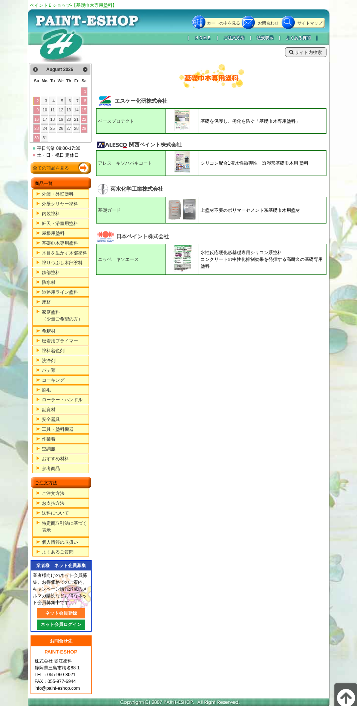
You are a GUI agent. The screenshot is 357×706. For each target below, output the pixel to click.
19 (61, 119)
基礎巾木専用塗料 (60, 243)
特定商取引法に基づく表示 (64, 527)
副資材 (48, 409)
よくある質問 (298, 37)
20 (68, 119)
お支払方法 (53, 503)
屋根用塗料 (53, 233)
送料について (55, 513)
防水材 (48, 282)
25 (52, 128)
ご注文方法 (234, 37)
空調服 (48, 449)
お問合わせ (268, 23)
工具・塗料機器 (58, 429)
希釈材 (48, 331)
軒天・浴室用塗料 (60, 223)
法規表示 (265, 37)
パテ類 (48, 370)
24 (45, 128)
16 (36, 119)
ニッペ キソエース (118, 259)
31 (45, 138)
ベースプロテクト (116, 121)
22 (84, 119)
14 (76, 110)
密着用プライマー (60, 341)
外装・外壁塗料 (58, 194)
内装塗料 (51, 213)
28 (76, 128)
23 (36, 128)
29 (84, 128)
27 (68, 128)
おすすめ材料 (55, 458)
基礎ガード (109, 210)
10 (45, 110)
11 (52, 110)
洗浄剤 (48, 360)
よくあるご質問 (58, 552)
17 (45, 119)
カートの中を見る (223, 23)
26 (61, 128)
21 (76, 119)
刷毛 (46, 390)
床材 (46, 302)
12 (61, 110)
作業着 (48, 439)
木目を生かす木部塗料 (64, 253)
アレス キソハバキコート (125, 163)
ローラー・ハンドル (62, 399)
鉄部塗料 (51, 272)
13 (68, 110)
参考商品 (51, 468)
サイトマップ (309, 23)
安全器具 (51, 419)
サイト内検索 (305, 52)
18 (52, 119)
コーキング (53, 380)
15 (84, 110)
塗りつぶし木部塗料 (62, 262)
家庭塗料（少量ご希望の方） (62, 316)
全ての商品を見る (51, 168)
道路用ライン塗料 (60, 292)
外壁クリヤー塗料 (60, 204)
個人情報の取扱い (60, 542)
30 (36, 138)
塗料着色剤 (53, 350)
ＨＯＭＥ (203, 37)
